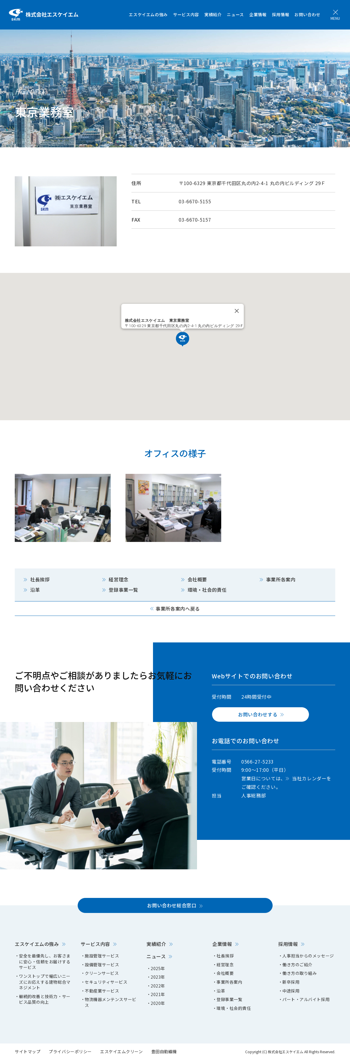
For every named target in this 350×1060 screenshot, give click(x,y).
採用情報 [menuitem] (280, 14)
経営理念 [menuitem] (225, 964)
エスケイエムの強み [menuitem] (148, 14)
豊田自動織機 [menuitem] (164, 1051)
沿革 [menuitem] (220, 991)
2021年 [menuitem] (158, 994)
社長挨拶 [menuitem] (225, 956)
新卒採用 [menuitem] (290, 982)
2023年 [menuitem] (158, 977)
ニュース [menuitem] (235, 14)
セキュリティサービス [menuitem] (106, 982)
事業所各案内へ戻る (178, 608)
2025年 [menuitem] (158, 968)
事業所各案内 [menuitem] (229, 982)
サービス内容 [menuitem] (186, 14)
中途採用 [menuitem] (290, 991)
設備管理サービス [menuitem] (102, 964)
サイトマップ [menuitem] (27, 1051)
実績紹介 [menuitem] (213, 14)
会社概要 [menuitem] (225, 973)
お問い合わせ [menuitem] (307, 14)
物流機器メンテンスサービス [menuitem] (110, 1002)
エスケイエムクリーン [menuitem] (121, 1051)
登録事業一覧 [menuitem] (229, 999)
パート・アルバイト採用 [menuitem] (306, 999)
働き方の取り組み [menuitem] (299, 973)
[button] (182, 339)
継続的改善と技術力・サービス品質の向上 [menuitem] (45, 999)
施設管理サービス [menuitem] (102, 956)
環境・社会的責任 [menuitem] (233, 1008)
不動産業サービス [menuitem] (102, 991)
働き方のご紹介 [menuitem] (297, 964)
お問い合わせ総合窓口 (171, 905)
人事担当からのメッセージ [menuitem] (308, 956)
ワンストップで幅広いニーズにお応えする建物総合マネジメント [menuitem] (45, 981)
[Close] (236, 311)
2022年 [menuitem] (158, 986)
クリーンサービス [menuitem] (102, 973)
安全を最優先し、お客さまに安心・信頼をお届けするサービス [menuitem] (45, 961)
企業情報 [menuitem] (258, 14)
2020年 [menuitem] (158, 1003)
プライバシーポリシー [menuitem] (70, 1051)
